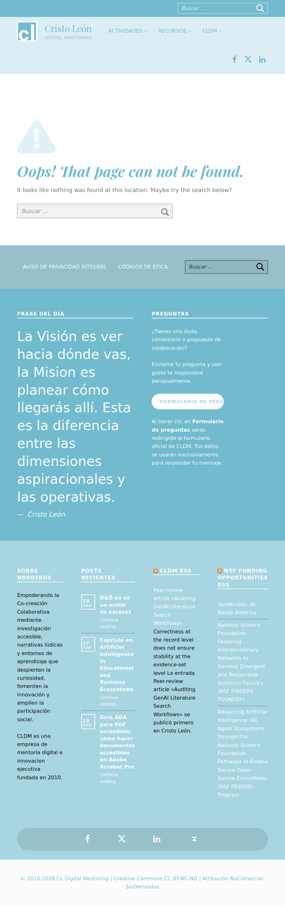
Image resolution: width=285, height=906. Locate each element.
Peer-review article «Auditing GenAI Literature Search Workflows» (174, 606)
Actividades (125, 31)
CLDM (209, 31)
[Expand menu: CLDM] (220, 31)
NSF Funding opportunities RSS (243, 578)
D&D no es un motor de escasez (115, 605)
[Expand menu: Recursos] (189, 31)
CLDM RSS (175, 571)
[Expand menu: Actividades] (146, 31)
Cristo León (68, 28)
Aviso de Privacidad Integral (65, 267)
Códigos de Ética (143, 267)
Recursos (172, 31)
